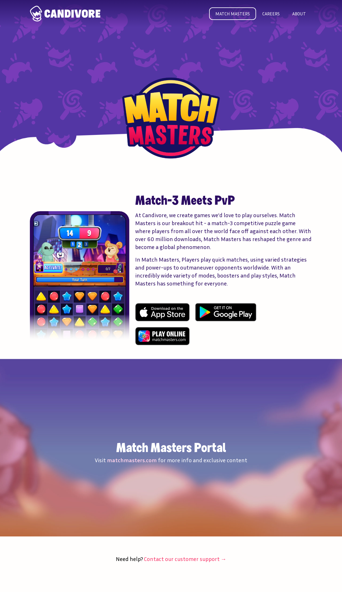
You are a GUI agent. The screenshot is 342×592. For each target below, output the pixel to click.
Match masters (232, 14)
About (299, 14)
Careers (271, 14)
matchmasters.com (132, 460)
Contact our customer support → (185, 558)
